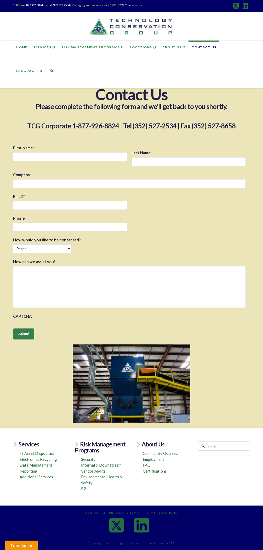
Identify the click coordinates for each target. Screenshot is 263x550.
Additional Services (36, 476)
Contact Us (95, 512)
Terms (150, 512)
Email (19, 196)
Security (88, 459)
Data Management (36, 465)
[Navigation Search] (52, 76)
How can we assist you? (34, 261)
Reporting (28, 471)
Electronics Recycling (38, 459)
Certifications (155, 471)
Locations (168, 512)
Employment (153, 459)
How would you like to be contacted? (47, 239)
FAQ (147, 465)
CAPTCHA (22, 316)
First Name (24, 147)
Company (22, 174)
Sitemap (134, 512)
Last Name (142, 152)
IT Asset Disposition (37, 453)
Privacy (116, 512)
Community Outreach (161, 453)
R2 (83, 488)
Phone (19, 218)
